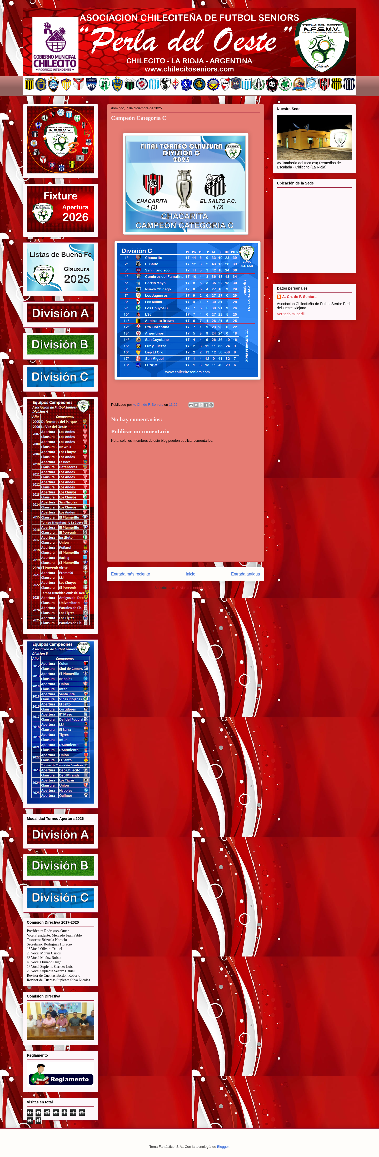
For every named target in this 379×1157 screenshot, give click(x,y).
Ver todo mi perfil (291, 314)
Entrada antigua (245, 574)
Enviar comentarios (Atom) (196, 588)
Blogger (223, 1147)
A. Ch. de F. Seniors (299, 297)
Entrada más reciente (130, 574)
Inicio (190, 574)
